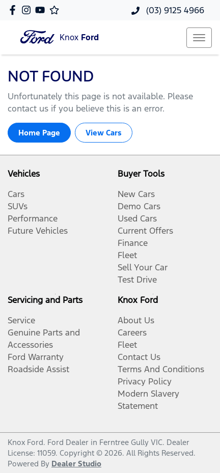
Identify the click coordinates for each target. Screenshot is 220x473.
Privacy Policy (145, 381)
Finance (133, 242)
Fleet (127, 255)
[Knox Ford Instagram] (28, 10)
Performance (33, 218)
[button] (199, 37)
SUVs (18, 206)
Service (21, 320)
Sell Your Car (143, 267)
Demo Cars (139, 206)
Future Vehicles (38, 230)
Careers (132, 332)
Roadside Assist (38, 369)
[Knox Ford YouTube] (42, 10)
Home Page (39, 132)
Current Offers (145, 230)
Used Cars (137, 218)
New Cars (136, 194)
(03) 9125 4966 (174, 10)
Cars (16, 194)
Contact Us (139, 357)
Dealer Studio (76, 463)
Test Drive (137, 279)
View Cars (104, 132)
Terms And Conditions (161, 369)
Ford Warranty (36, 357)
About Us (136, 320)
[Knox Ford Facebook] (14, 10)
